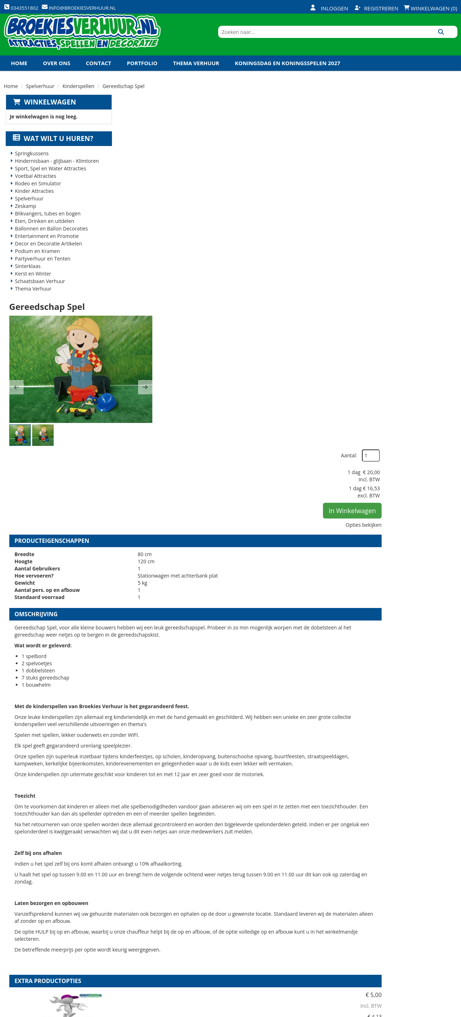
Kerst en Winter (31, 285)
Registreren (376, 8)
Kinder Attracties (32, 203)
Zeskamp (23, 218)
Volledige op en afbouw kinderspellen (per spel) (283, 799)
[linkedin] (437, 1011)
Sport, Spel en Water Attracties (48, 180)
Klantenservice (294, 919)
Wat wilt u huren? (51, 150)
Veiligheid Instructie (150, 919)
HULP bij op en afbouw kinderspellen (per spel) (282, 717)
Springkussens (30, 165)
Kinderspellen (78, 97)
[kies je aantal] (443, 762)
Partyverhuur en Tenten (41, 270)
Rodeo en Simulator (36, 195)
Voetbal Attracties (33, 188)
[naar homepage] (82, 40)
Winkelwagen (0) (430, 8)
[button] (130, 194)
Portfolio (142, 74)
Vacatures (136, 932)
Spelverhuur (40, 97)
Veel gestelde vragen (225, 932)
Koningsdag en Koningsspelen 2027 (287, 74)
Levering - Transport (225, 907)
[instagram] (450, 1011)
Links (129, 944)
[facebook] (399, 1011)
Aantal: (419, 128)
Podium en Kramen (35, 263)
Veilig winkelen (218, 919)
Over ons (56, 74)
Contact (98, 74)
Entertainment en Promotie (45, 248)
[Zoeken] (449, 40)
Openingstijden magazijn (306, 907)
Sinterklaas (26, 278)
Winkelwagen (48, 113)
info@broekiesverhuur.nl (58, 958)
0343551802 (33, 951)
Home (19, 74)
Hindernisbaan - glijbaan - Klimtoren (55, 173)
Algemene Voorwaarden (305, 944)
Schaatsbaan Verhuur (38, 293)
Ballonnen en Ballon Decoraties (49, 240)
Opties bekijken (434, 197)
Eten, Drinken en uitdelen (43, 233)
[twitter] (412, 1011)
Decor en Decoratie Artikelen (46, 255)
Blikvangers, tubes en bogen (46, 225)
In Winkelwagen (422, 183)
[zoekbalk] (395, 40)
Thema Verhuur (196, 74)
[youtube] (424, 1011)
